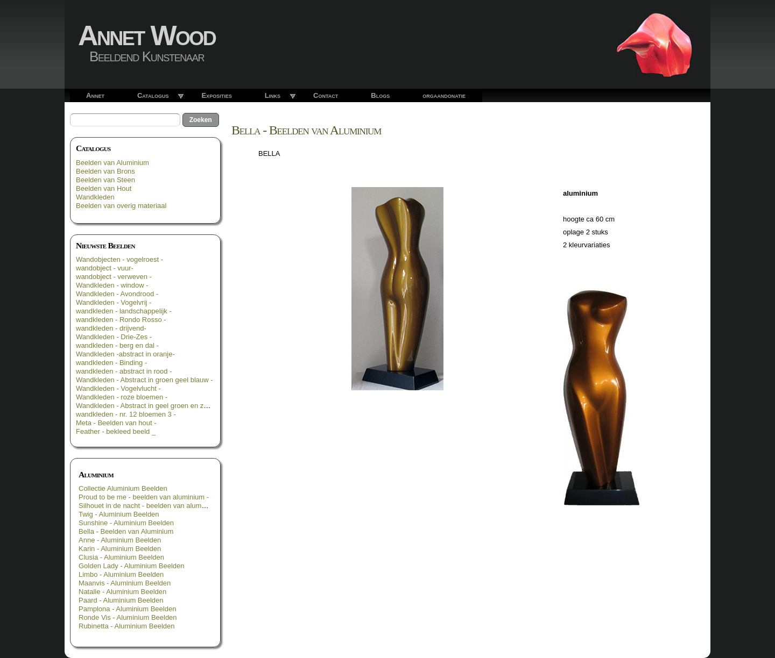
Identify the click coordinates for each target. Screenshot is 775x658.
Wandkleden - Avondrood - (117, 294)
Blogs (380, 95)
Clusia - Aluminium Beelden (121, 557)
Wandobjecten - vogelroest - (119, 259)
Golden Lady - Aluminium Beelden (132, 566)
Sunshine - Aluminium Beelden (126, 523)
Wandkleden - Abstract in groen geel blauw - (144, 380)
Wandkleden (95, 197)
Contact (325, 95)
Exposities (216, 95)
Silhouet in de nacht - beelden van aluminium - (150, 506)
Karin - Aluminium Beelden (120, 549)
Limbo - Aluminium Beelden (121, 574)
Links (272, 95)
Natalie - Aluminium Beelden (122, 592)
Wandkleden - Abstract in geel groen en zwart (146, 406)
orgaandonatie (444, 95)
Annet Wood (146, 35)
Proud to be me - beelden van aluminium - (144, 497)
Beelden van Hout (103, 188)
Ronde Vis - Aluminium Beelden (128, 617)
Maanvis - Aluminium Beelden (125, 583)
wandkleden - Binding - (111, 363)
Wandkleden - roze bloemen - (121, 397)
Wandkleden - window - (112, 285)
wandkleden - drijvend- (111, 328)
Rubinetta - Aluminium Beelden (127, 626)
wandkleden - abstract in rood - (124, 371)
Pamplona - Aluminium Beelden (127, 609)
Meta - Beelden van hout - (116, 423)
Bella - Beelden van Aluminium (126, 531)
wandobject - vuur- (104, 268)
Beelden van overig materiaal (121, 206)
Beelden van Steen (105, 180)
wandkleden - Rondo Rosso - (121, 320)
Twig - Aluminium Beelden (119, 514)
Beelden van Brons (105, 171)
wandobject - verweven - (114, 277)
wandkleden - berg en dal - (117, 345)
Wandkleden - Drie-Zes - (114, 337)
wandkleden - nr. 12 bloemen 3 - (126, 414)
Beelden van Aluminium (112, 163)
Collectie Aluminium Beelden (123, 488)
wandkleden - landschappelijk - (124, 311)
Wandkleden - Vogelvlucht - (118, 388)
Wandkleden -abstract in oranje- (125, 354)
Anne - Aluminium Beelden (120, 540)
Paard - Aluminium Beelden (121, 600)
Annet (95, 95)
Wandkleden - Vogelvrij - (113, 302)
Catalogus (153, 95)
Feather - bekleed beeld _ (116, 431)
